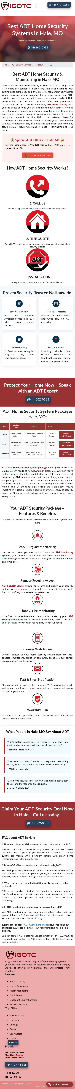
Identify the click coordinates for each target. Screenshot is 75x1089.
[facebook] (6, 1077)
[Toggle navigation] (37, 5)
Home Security (17, 981)
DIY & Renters (17, 995)
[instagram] (14, 1077)
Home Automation (19, 986)
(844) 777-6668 (59, 4)
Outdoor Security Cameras (23, 999)
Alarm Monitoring (19, 990)
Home (22, 40)
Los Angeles (16, 1033)
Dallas (13, 1038)
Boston (13, 1029)
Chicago (14, 1024)
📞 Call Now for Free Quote (37, 155)
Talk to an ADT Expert (66, 435)
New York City (17, 1015)
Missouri (39, 65)
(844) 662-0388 (38, 47)
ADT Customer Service (36, 924)
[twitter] (10, 1077)
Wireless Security (19, 1004)
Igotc (12, 1084)
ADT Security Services (21, 65)
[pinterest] (19, 1077)
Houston (14, 1020)
